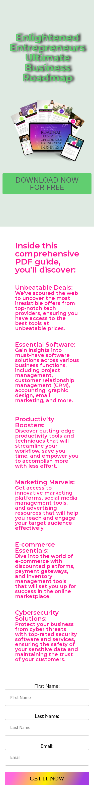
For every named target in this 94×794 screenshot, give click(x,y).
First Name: (47, 685)
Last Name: (47, 715)
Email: (46, 745)
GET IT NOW (47, 778)
